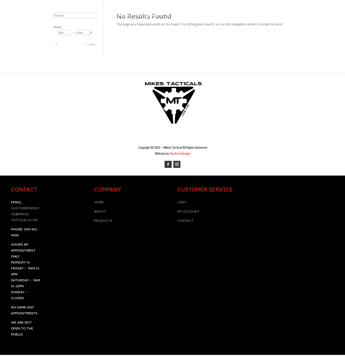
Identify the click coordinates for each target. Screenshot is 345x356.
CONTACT (185, 221)
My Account (179, 16)
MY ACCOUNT (188, 211)
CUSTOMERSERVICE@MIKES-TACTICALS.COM (25, 214)
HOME (99, 202)
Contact (203, 16)
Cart (221, 16)
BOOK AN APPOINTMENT (249, 16)
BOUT (101, 211)
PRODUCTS (103, 221)
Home (80, 16)
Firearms (151, 16)
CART (181, 202)
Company (98, 16)
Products (125, 16)
